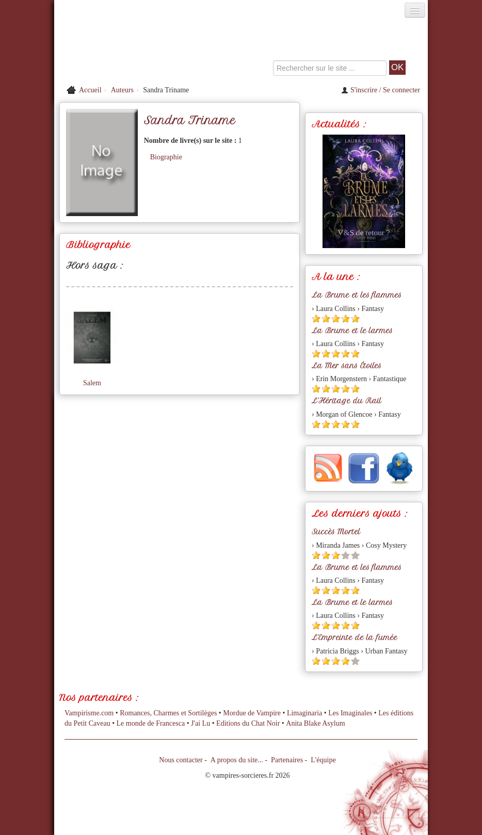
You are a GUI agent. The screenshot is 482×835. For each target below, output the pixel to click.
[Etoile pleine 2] (326, 318)
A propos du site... (237, 760)
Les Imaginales (350, 713)
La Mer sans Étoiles (346, 366)
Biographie (166, 157)
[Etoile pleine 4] (345, 318)
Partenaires (287, 760)
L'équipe (323, 760)
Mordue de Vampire (252, 713)
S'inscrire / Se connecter (380, 90)
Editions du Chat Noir (248, 723)
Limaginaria (304, 713)
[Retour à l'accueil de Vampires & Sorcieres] (113, 48)
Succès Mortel (336, 532)
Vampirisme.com (89, 713)
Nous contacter (180, 760)
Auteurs (122, 90)
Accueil (90, 90)
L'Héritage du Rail (346, 401)
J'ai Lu (200, 723)
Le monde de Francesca (151, 723)
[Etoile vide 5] (355, 555)
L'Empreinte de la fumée (354, 637)
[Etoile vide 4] (345, 555)
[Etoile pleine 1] (316, 318)
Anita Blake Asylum (315, 723)
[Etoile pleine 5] (355, 318)
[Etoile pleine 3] (335, 318)
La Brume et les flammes (356, 295)
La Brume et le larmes (352, 330)
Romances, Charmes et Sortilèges (168, 713)
